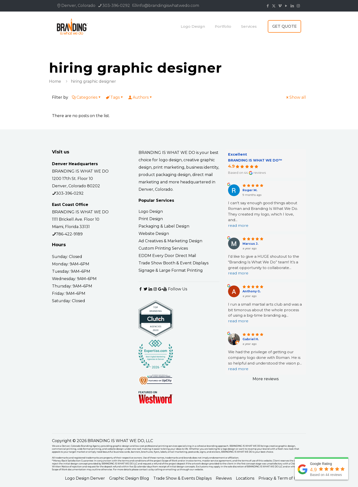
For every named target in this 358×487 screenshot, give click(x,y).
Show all (295, 97)
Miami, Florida (65, 226)
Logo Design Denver (85, 478)
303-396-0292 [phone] (116, 5)
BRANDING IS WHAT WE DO (80, 171)
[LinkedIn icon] (292, 5)
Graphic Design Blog (129, 478)
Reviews (224, 478)
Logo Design (151, 211)
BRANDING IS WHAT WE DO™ (255, 160)
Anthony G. (252, 291)
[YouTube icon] (286, 5)
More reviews (266, 379)
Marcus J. (250, 243)
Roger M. (250, 190)
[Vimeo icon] (280, 5)
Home (55, 81)
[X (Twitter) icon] (274, 5)
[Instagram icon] (298, 5)
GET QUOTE (284, 26)
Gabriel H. (251, 339)
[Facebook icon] (267, 5)
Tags (115, 97)
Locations (245, 478)
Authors (140, 97)
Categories (86, 97)
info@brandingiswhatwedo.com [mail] (168, 5)
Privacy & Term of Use (279, 478)
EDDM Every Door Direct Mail (167, 255)
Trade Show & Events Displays (182, 478)
